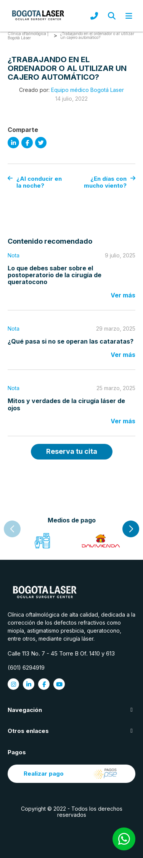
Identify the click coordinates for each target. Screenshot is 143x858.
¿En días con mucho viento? (109, 182)
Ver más (123, 295)
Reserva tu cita (71, 451)
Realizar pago (71, 774)
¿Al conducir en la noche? (35, 182)
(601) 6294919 (26, 667)
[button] (130, 529)
